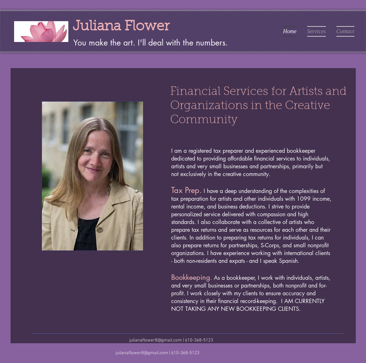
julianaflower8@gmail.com (155, 340)
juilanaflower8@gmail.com (142, 353)
